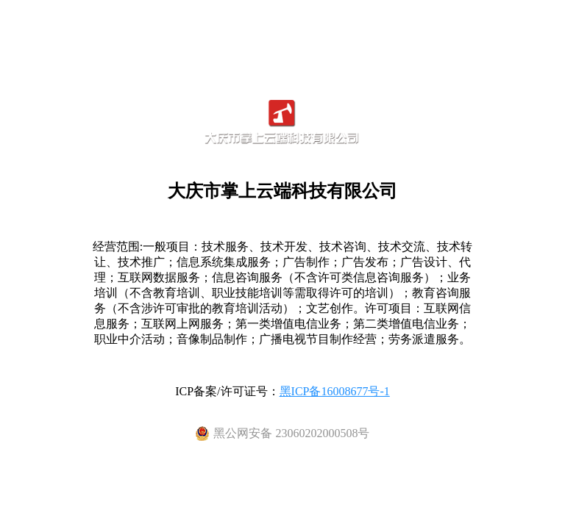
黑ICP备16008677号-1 (335, 391)
